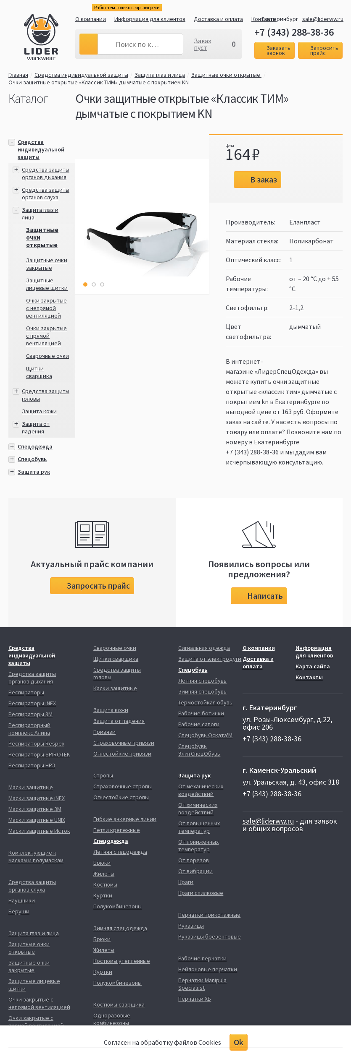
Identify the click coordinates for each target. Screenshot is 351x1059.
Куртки (102, 895)
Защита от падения (36, 427)
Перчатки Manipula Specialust (202, 983)
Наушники (21, 900)
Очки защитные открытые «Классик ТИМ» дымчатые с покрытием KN (98, 82)
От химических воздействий (197, 808)
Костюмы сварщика (119, 1004)
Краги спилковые (200, 893)
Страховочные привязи (123, 742)
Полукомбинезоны (117, 906)
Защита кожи (39, 411)
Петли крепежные (116, 830)
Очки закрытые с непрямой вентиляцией (46, 308)
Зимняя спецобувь (202, 691)
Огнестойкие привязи (122, 753)
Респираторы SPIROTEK (39, 754)
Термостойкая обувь (205, 702)
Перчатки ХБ (194, 998)
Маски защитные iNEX (36, 798)
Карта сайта (313, 666)
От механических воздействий (200, 790)
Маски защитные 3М (34, 809)
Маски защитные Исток (39, 831)
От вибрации (195, 871)
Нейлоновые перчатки (207, 969)
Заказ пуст (202, 44)
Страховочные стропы (122, 786)
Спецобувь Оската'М (205, 735)
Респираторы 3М (30, 714)
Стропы (103, 775)
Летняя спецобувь (202, 680)
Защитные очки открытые (226, 74)
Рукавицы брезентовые (209, 936)
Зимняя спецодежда (120, 928)
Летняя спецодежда (120, 852)
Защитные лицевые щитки (47, 284)
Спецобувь (32, 459)
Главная (18, 74)
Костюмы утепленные (121, 961)
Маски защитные (30, 787)
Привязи (104, 732)
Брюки (102, 862)
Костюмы (105, 884)
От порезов (193, 860)
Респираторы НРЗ (31, 765)
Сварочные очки (47, 356)
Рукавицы (191, 925)
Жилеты (103, 873)
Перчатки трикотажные (209, 914)
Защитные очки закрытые (46, 263)
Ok (238, 1042)
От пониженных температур (198, 845)
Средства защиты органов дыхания (45, 173)
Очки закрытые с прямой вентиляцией (46, 335)
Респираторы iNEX (32, 703)
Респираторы (26, 692)
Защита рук (34, 471)
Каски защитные (115, 688)
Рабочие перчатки (202, 958)
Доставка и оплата (218, 19)
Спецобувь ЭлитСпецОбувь (199, 749)
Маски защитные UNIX (36, 820)
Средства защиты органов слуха (45, 193)
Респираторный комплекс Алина (29, 728)
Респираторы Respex (36, 743)
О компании (90, 19)
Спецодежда (35, 446)
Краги (185, 882)
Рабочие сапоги (198, 724)
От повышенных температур (199, 827)
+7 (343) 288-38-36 (294, 32)
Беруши (18, 911)
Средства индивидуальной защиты (81, 74)
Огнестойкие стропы (121, 797)
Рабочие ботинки (201, 713)
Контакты (309, 677)
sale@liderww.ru (322, 19)
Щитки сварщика (39, 372)
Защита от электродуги (209, 659)
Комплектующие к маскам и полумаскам (35, 856)
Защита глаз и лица (160, 74)
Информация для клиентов (149, 19)
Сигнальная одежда (204, 648)
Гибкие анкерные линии (124, 819)
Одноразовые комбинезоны (111, 1019)
